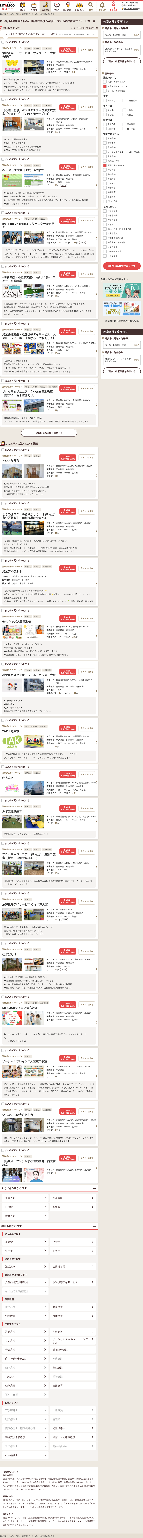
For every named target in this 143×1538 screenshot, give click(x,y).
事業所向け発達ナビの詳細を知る (122, 320)
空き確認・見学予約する (68, 50)
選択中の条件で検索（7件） (122, 265)
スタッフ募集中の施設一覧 (84, 27)
